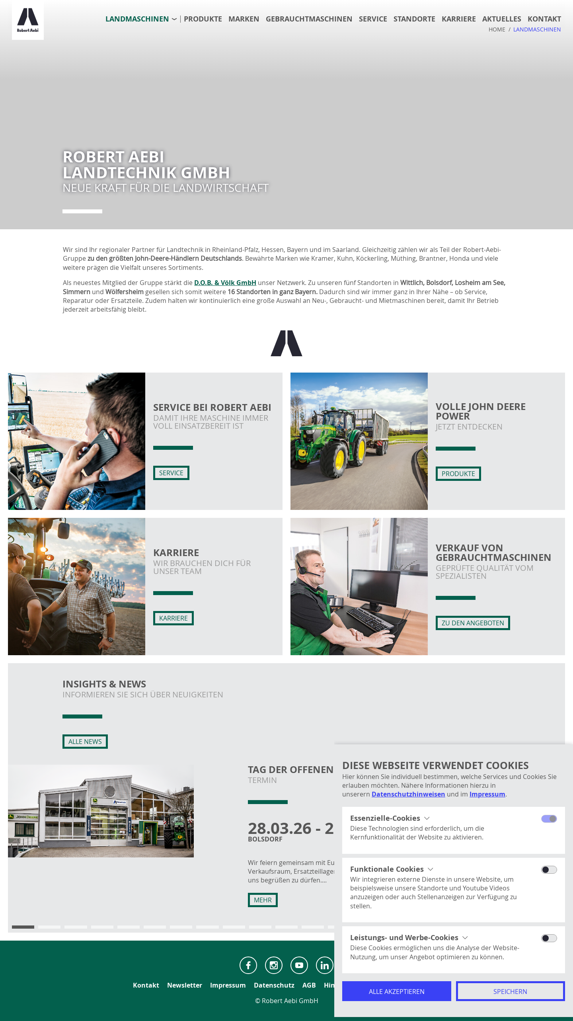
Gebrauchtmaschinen (309, 19)
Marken (243, 19)
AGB (309, 985)
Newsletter (184, 985)
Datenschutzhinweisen (408, 794)
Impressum (487, 794)
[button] (23, 927)
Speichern (510, 991)
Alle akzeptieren (397, 991)
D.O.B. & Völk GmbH (225, 282)
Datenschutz (274, 985)
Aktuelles (501, 19)
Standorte (414, 19)
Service (373, 19)
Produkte (203, 19)
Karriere (459, 19)
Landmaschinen (137, 19)
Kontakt (544, 19)
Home (497, 29)
